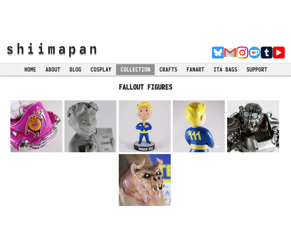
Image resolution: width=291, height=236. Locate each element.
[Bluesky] (218, 52)
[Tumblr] (267, 52)
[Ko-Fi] (254, 52)
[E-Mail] (230, 52)
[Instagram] (242, 52)
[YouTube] (279, 52)
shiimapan (53, 48)
